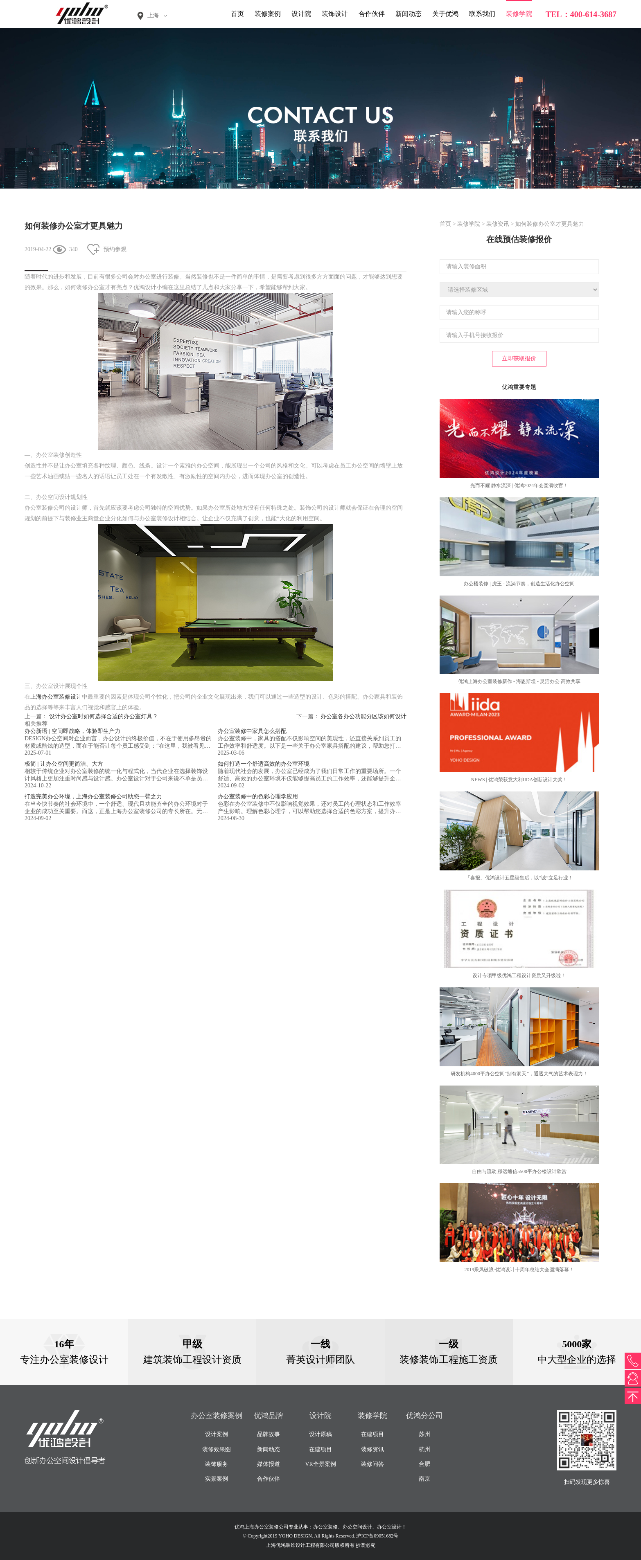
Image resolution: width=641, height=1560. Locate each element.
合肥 (424, 1464)
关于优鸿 (445, 13)
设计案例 (216, 1434)
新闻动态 (408, 13)
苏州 (424, 1434)
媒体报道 (268, 1464)
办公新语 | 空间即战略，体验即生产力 (72, 731)
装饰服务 (216, 1464)
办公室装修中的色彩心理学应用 (258, 796)
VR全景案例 (320, 1464)
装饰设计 (335, 13)
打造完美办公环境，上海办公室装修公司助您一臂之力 (93, 796)
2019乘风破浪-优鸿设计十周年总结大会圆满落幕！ (519, 1269)
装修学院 (519, 13)
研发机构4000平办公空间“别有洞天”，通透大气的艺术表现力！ (519, 1074)
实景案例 (216, 1479)
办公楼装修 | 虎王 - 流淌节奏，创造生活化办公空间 (519, 584)
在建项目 (320, 1449)
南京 (424, 1479)
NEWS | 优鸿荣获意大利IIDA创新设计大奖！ (519, 779)
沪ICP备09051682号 (377, 1536)
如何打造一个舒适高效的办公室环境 (263, 764)
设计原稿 (320, 1434)
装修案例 (268, 13)
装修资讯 (497, 224)
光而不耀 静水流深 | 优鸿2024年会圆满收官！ (519, 485)
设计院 (301, 13)
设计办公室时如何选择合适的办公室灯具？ (103, 716)
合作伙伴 (372, 13)
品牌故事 (268, 1434)
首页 (237, 13)
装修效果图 (216, 1449)
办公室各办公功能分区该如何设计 (363, 716)
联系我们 (482, 13)
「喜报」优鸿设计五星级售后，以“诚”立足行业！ (519, 878)
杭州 (424, 1449)
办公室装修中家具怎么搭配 (252, 731)
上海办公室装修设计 (56, 697)
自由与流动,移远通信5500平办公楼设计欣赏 (519, 1171)
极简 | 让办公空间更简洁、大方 (64, 764)
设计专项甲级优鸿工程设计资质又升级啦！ (519, 975)
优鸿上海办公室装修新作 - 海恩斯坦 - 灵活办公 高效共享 (519, 681)
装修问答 (372, 1464)
